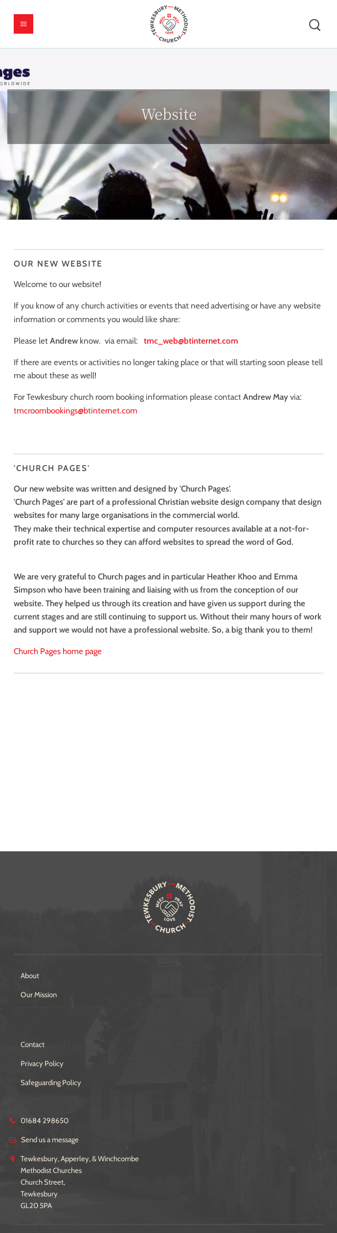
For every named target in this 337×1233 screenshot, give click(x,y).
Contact (33, 1044)
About (30, 975)
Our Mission (39, 994)
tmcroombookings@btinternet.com (75, 410)
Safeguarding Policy (51, 1082)
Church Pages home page (58, 651)
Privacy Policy (42, 1063)
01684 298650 (44, 1120)
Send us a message (50, 1139)
